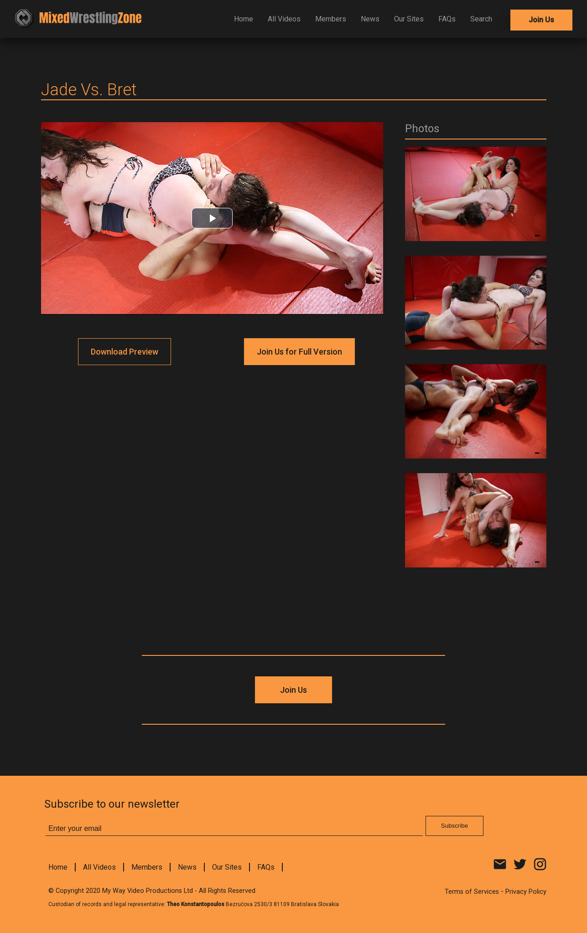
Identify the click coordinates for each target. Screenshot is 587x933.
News (370, 19)
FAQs (447, 19)
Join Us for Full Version (299, 351)
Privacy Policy (525, 892)
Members (330, 19)
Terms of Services (472, 892)
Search (481, 19)
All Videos (284, 19)
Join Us (541, 19)
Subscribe (454, 825)
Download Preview (124, 351)
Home (243, 19)
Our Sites (409, 19)
